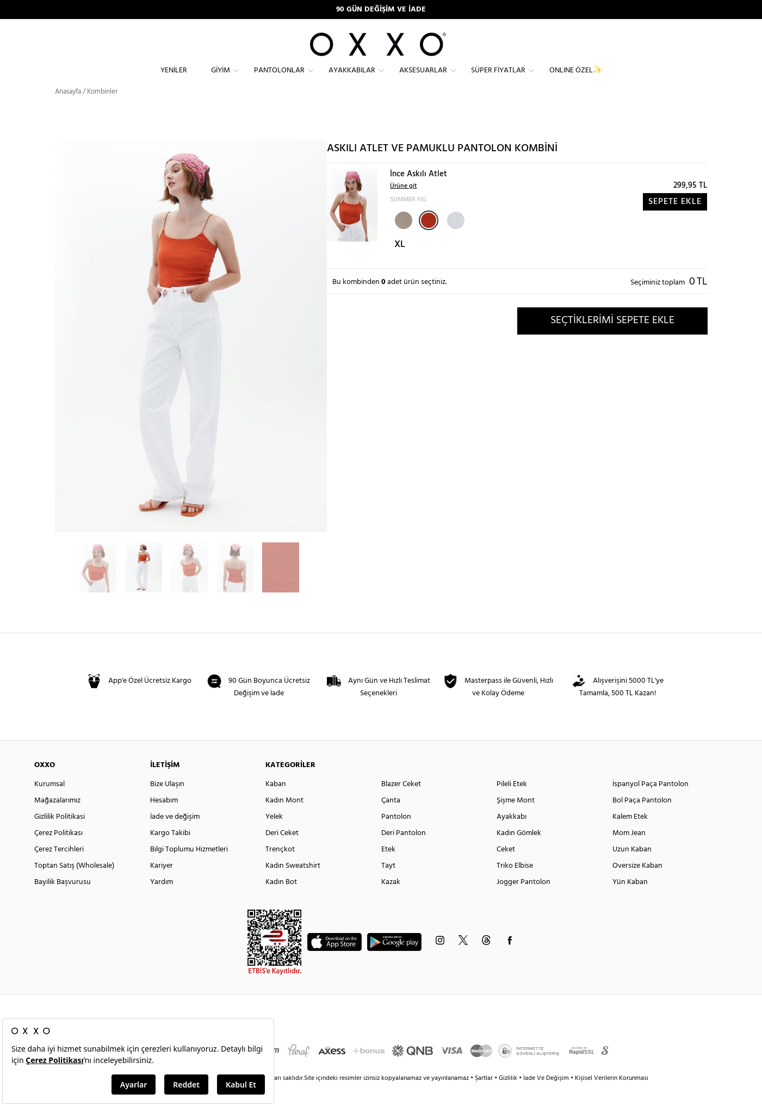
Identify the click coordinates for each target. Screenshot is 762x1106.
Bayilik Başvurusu (62, 901)
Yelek (274, 836)
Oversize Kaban (637, 885)
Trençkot (280, 869)
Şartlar (484, 1097)
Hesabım (164, 820)
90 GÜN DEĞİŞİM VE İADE (381, 9)
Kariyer (161, 885)
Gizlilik (509, 1097)
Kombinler (102, 111)
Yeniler (173, 79)
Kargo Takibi (170, 853)
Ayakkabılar (352, 79)
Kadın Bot (281, 901)
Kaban (275, 804)
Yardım (161, 901)
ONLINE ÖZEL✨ (575, 79)
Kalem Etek (630, 836)
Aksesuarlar (423, 79)
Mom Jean (629, 853)
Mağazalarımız (57, 820)
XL (399, 264)
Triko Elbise (515, 885)
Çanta (390, 820)
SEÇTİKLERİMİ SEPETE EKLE (612, 340)
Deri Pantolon (403, 853)
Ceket (506, 869)
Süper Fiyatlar (498, 79)
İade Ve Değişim (546, 1097)
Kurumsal (49, 804)
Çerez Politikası (58, 853)
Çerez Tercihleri (59, 869)
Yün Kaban (630, 901)
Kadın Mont (284, 820)
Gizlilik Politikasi (59, 836)
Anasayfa (68, 111)
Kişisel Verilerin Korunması (611, 1097)
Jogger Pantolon (523, 901)
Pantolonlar (279, 79)
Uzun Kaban (632, 869)
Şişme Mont (516, 820)
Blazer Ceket (401, 804)
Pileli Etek (512, 804)
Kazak (390, 901)
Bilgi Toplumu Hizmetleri (189, 869)
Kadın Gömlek (519, 853)
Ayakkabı (511, 836)
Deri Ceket (282, 853)
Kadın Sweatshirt (292, 885)
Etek (388, 869)
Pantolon (396, 836)
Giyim (220, 79)
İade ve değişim (175, 836)
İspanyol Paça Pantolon (650, 804)
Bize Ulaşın (167, 804)
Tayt (388, 885)
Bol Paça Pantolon (642, 820)
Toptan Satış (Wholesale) (74, 885)
